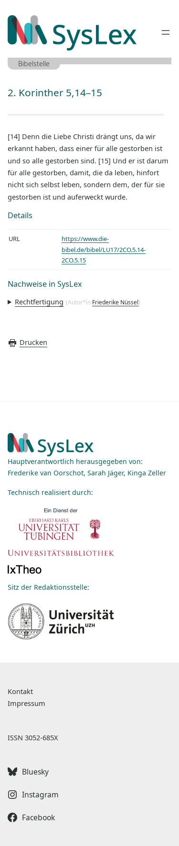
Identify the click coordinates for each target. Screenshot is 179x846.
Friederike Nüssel (115, 302)
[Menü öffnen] (165, 32)
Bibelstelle (34, 63)
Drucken (27, 342)
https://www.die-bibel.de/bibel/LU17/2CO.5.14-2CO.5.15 (104, 249)
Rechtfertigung (39, 301)
